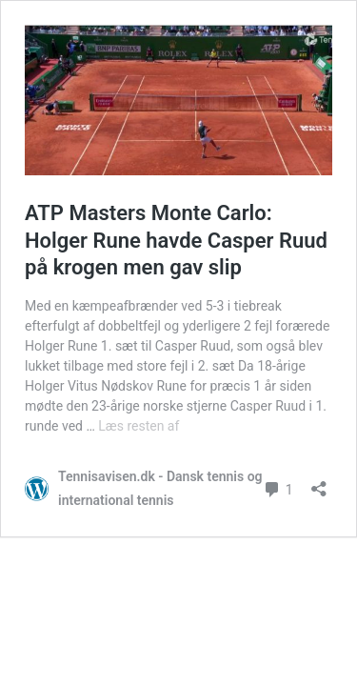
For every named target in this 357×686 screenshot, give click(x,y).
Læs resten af (138, 426)
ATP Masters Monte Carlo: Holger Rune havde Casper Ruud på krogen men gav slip (176, 240)
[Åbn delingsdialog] (319, 482)
